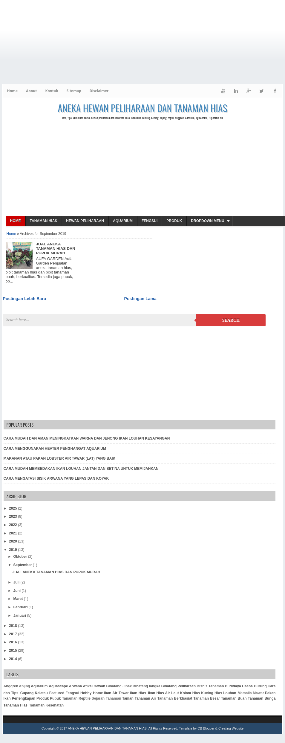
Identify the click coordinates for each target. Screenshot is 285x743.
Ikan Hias (138, 693)
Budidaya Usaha (239, 686)
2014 (13, 659)
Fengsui (149, 221)
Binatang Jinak (119, 686)
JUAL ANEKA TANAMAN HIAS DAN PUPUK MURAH (55, 248)
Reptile (85, 698)
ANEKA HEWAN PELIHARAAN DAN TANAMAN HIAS (142, 108)
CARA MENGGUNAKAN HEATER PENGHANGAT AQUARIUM (55, 448)
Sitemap (74, 90)
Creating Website (230, 728)
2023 (13, 516)
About (31, 90)
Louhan (229, 693)
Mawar (258, 693)
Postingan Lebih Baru (24, 298)
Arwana (75, 686)
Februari (20, 607)
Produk (174, 221)
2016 (13, 642)
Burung (260, 686)
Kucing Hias (211, 693)
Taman (128, 698)
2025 (13, 508)
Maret (18, 599)
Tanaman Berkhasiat (174, 698)
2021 (13, 533)
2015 (13, 650)
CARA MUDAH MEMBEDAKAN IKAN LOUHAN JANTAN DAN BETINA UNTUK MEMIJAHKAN (81, 469)
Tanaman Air (145, 698)
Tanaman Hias (43, 221)
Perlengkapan (23, 698)
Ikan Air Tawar (116, 693)
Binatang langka (146, 686)
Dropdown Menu (207, 221)
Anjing (24, 686)
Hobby (85, 693)
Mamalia (245, 693)
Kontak (51, 90)
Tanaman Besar (206, 698)
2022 (13, 525)
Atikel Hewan (94, 686)
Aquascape (58, 686)
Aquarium (123, 221)
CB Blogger (205, 728)
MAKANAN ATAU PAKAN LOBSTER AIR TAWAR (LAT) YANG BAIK (60, 458)
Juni (17, 591)
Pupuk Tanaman (63, 698)
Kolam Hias (190, 693)
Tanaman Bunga (262, 698)
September (23, 565)
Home (12, 90)
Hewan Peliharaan (85, 221)
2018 (13, 626)
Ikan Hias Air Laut (163, 693)
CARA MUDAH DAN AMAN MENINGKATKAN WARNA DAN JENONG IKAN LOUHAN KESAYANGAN (87, 438)
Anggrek (11, 686)
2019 (13, 550)
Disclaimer (99, 90)
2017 (13, 634)
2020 (13, 541)
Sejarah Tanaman (106, 698)
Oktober (20, 556)
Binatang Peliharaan (178, 686)
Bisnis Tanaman (210, 686)
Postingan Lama (140, 298)
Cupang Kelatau (34, 693)
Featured (57, 693)
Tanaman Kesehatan (46, 705)
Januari (20, 615)
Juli (16, 582)
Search (231, 320)
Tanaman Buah (234, 698)
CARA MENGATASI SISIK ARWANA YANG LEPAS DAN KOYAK (56, 478)
